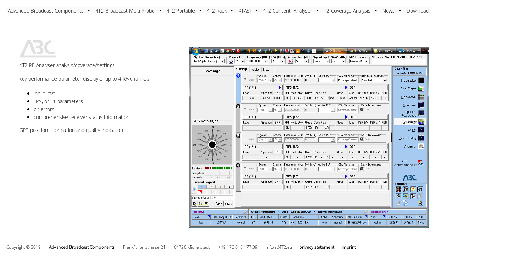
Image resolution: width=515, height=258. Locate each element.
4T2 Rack (217, 10)
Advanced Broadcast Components (46, 10)
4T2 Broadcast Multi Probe (125, 10)
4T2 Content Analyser (287, 10)
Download (418, 10)
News (388, 10)
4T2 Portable (181, 10)
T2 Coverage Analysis (347, 10)
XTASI (245, 10)
